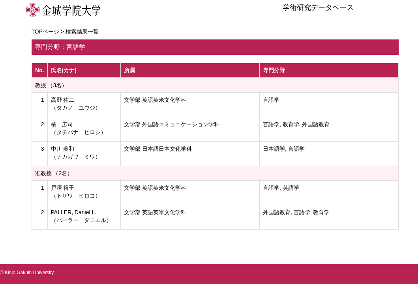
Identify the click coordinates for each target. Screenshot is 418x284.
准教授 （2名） (54, 173)
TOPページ (46, 31)
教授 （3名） (51, 85)
